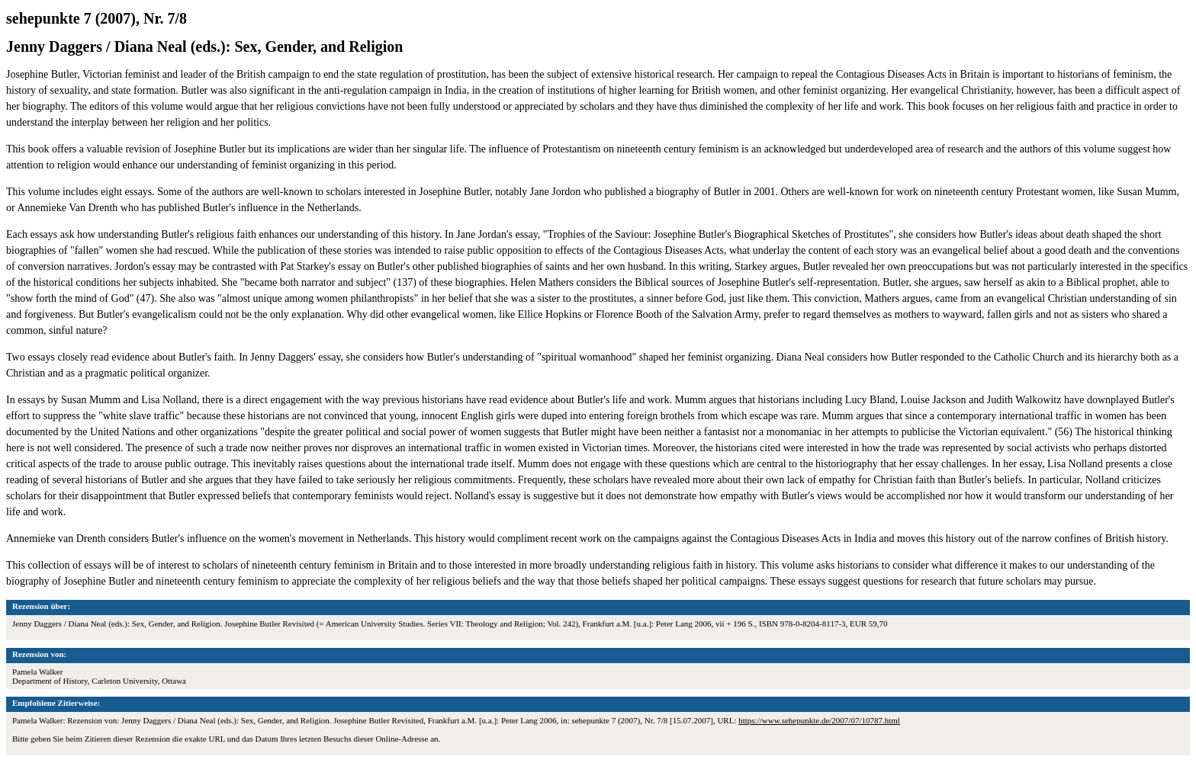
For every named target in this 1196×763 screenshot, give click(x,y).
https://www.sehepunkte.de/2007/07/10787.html (819, 720)
